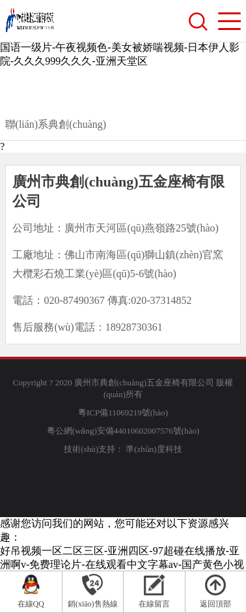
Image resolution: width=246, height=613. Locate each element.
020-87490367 (74, 300)
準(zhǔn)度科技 (154, 449)
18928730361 (134, 327)
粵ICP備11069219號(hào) (123, 412)
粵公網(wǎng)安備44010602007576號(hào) (123, 431)
